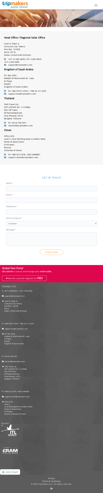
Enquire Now (51, 252)
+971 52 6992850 (11, 291)
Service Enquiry (14, 218)
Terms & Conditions (51, 481)
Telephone (12, 206)
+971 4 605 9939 (25, 291)
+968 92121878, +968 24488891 (16, 391)
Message (11, 229)
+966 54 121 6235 (27, 323)
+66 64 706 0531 (10, 356)
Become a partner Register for (24, 278)
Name (9, 183)
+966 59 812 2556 (11, 323)
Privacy (51, 478)
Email (9, 194)
